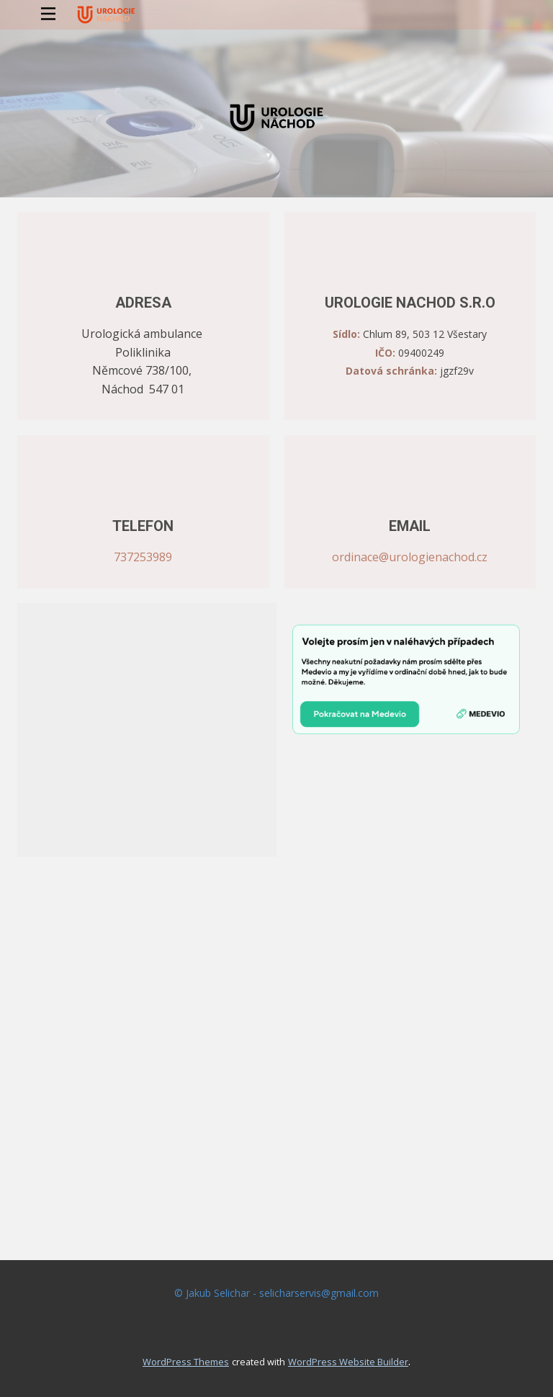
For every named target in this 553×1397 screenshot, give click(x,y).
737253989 (143, 557)
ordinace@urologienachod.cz (409, 557)
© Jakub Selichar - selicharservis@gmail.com (276, 1293)
